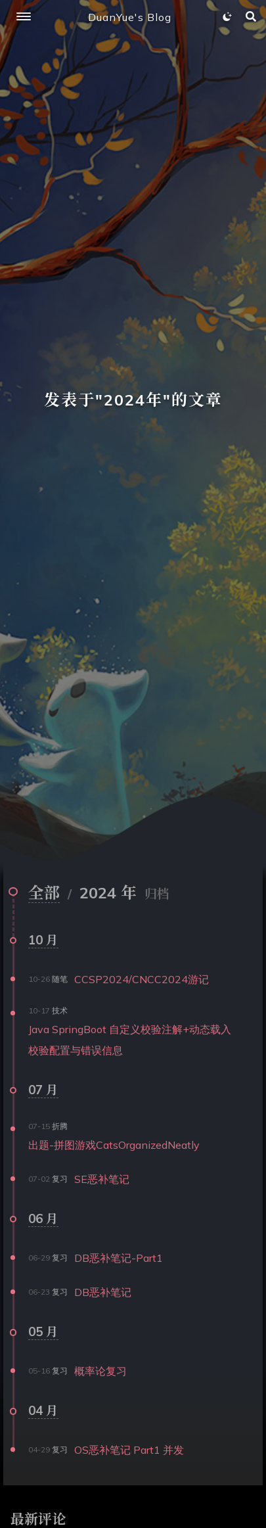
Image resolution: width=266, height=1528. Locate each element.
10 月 (43, 940)
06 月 (43, 1218)
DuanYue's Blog (129, 17)
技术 (60, 1010)
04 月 (43, 1410)
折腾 (60, 1126)
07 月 (43, 1090)
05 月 (43, 1331)
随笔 (60, 979)
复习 (60, 1179)
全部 (44, 892)
